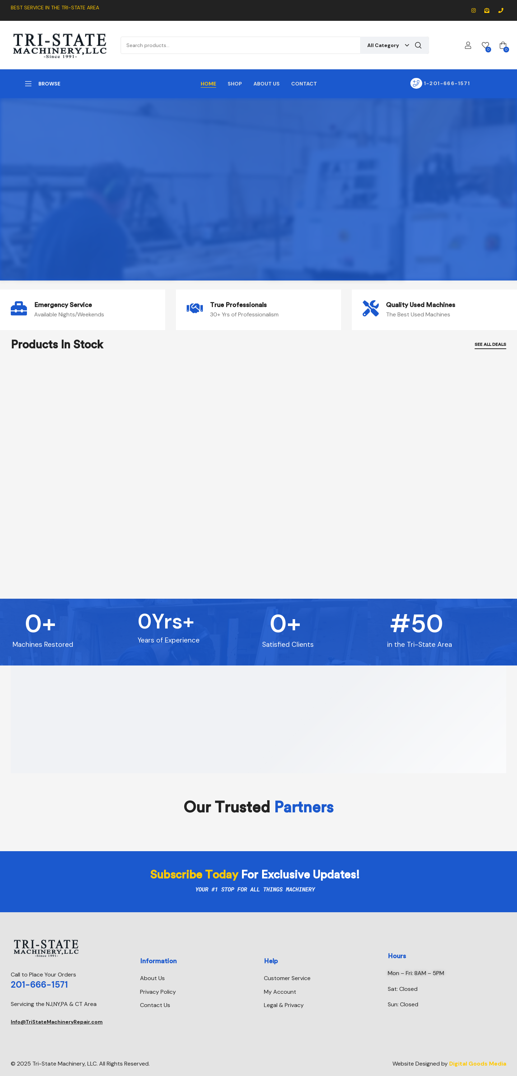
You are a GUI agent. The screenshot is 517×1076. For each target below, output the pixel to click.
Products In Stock (57, 344)
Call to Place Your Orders (43, 974)
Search (418, 45)
